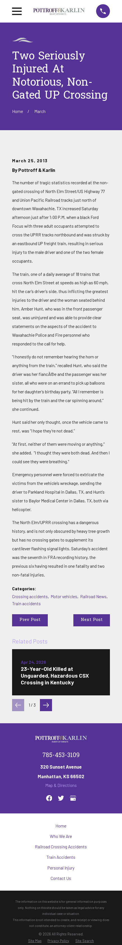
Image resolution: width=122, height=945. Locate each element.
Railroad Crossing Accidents (61, 846)
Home (60, 825)
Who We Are (61, 836)
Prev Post (29, 620)
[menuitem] (35, 941)
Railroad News (93, 596)
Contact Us (61, 878)
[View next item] (46, 705)
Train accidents (26, 603)
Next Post (92, 620)
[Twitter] (61, 798)
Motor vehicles (64, 596)
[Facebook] (49, 798)
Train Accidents (60, 857)
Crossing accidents (30, 596)
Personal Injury (61, 867)
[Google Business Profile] (73, 798)
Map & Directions (61, 785)
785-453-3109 (61, 755)
